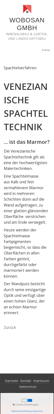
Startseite (11, 381)
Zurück (10, 327)
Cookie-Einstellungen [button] (25, 404)
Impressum (41, 381)
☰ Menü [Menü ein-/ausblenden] (46, 50)
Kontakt (25, 381)
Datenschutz (27, 387)
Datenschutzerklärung (21, 411)
